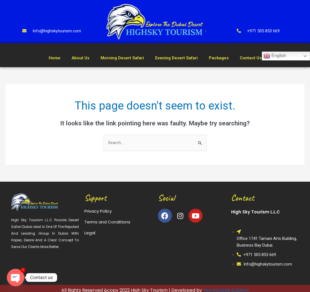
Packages (219, 57)
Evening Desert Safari (176, 57)
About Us (80, 57)
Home (54, 57)
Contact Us (251, 57)
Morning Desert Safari (122, 57)
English (274, 56)
